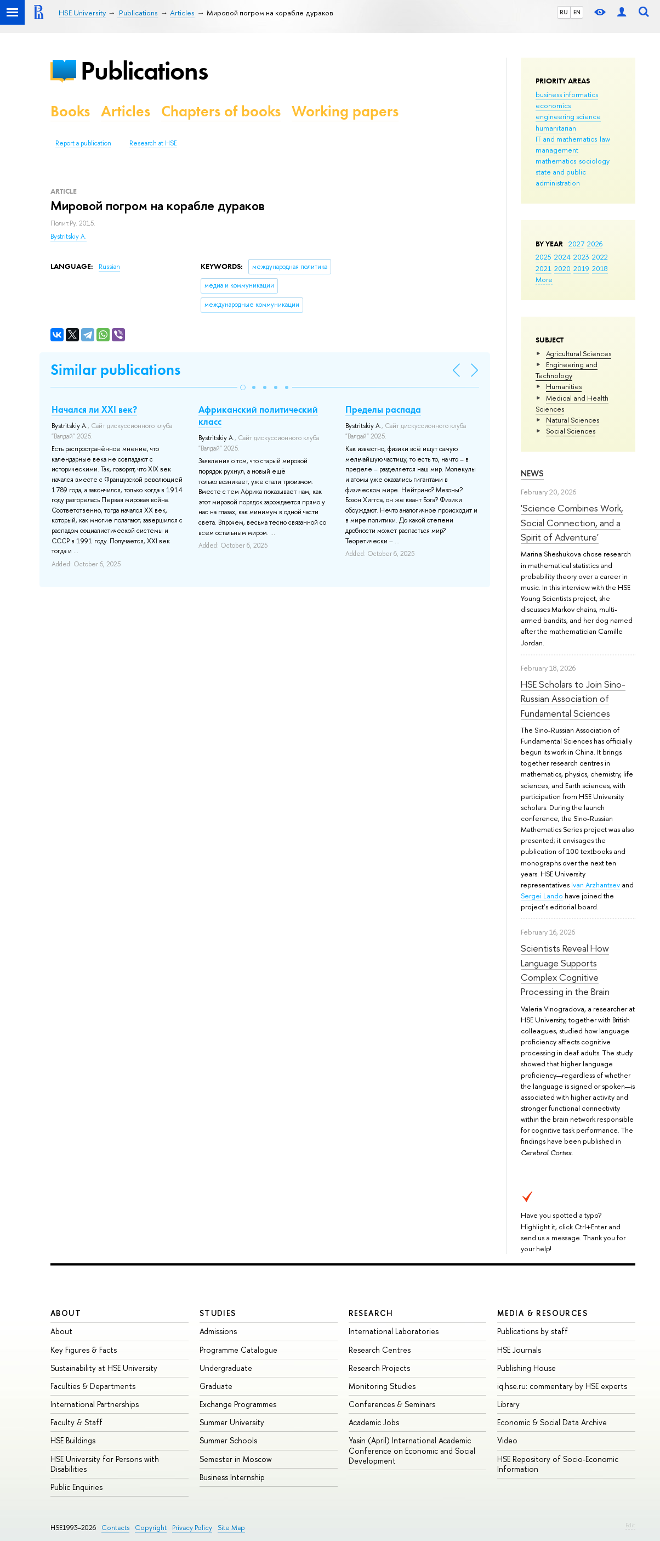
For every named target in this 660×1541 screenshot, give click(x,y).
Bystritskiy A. (68, 236)
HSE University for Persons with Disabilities (104, 1464)
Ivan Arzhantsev (595, 885)
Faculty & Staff (76, 1422)
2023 (581, 257)
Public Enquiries (76, 1487)
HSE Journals (519, 1350)
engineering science (568, 116)
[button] (242, 387)
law (605, 139)
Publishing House (526, 1368)
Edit (630, 1525)
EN (577, 12)
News (532, 473)
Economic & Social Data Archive (552, 1422)
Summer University (232, 1422)
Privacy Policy (192, 1527)
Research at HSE (153, 143)
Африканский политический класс (258, 415)
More (544, 279)
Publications (144, 70)
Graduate (216, 1386)
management (557, 150)
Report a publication (83, 143)
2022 (600, 257)
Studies (218, 1313)
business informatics (567, 94)
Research (371, 1313)
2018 (600, 268)
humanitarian (556, 128)
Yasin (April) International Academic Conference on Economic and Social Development (412, 1450)
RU (564, 12)
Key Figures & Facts (83, 1350)
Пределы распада (383, 409)
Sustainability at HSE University (103, 1368)
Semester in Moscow (236, 1459)
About (65, 1313)
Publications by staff (532, 1331)
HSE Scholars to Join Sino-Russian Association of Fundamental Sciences (573, 698)
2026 (594, 244)
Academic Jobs (374, 1422)
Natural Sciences (572, 420)
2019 (581, 268)
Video (507, 1440)
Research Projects (379, 1368)
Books (70, 111)
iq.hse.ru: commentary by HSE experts (562, 1386)
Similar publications (115, 369)
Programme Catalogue (238, 1350)
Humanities (564, 386)
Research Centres (380, 1350)
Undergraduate (226, 1368)
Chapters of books (221, 111)
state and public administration (561, 177)
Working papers (345, 111)
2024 (562, 257)
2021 (543, 268)
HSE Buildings (72, 1440)
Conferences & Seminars (392, 1404)
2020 (562, 268)
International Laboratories (394, 1331)
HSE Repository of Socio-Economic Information (557, 1464)
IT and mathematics (566, 139)
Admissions (218, 1331)
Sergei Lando (542, 896)
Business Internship (232, 1477)
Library (508, 1404)
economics (553, 105)
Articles (125, 111)
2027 (576, 244)
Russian (109, 266)
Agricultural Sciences (578, 353)
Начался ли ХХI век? (94, 409)
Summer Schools (228, 1440)
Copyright (151, 1527)
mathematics (556, 161)
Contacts (115, 1527)
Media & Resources (542, 1313)
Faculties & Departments (92, 1386)
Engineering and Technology (567, 369)
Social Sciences (570, 431)
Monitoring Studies (382, 1386)
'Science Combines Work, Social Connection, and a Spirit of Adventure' (572, 522)
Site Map (231, 1527)
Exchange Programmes (238, 1404)
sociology (594, 161)
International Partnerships (94, 1404)
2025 (543, 257)
